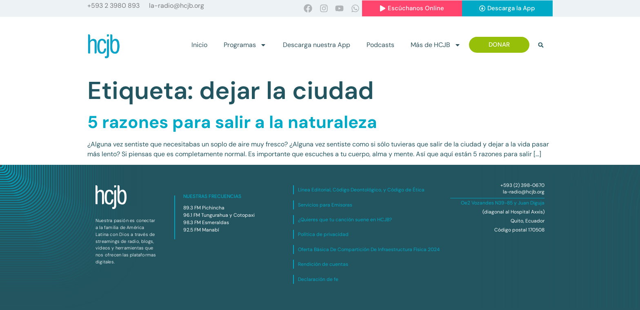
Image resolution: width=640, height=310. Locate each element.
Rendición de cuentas (323, 264)
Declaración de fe (318, 279)
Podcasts (380, 44)
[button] (540, 45)
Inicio (199, 44)
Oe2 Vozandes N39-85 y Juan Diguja (502, 203)
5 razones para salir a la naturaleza (232, 122)
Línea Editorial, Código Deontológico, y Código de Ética (361, 189)
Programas (245, 45)
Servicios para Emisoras (325, 205)
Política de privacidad (323, 234)
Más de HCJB (436, 45)
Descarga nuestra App (316, 44)
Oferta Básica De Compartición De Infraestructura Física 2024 (369, 249)
